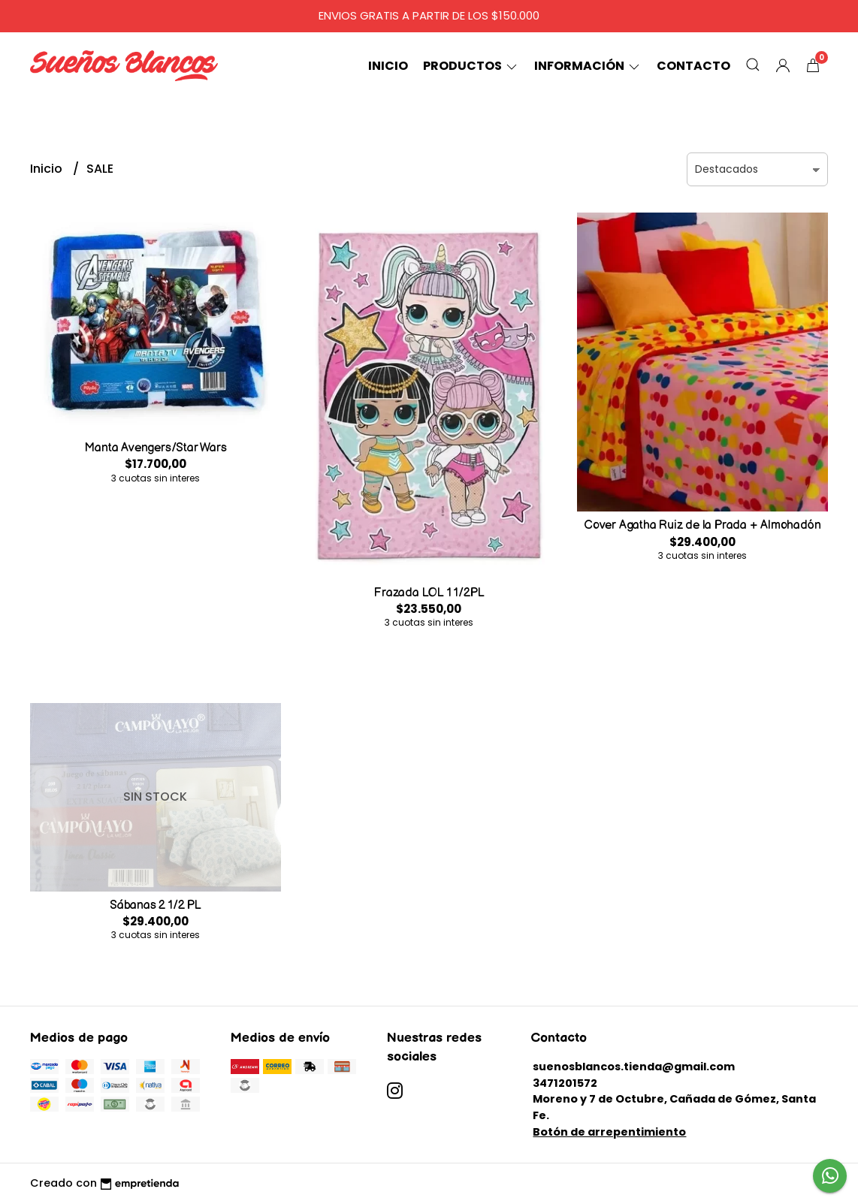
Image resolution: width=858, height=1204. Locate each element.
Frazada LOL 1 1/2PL (428, 593)
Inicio (388, 65)
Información (588, 65)
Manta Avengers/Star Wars (155, 448)
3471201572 (565, 1083)
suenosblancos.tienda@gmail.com (634, 1066)
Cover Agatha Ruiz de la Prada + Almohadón (702, 525)
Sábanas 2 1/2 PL (155, 905)
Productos (471, 65)
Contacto (693, 65)
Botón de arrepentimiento (609, 1131)
